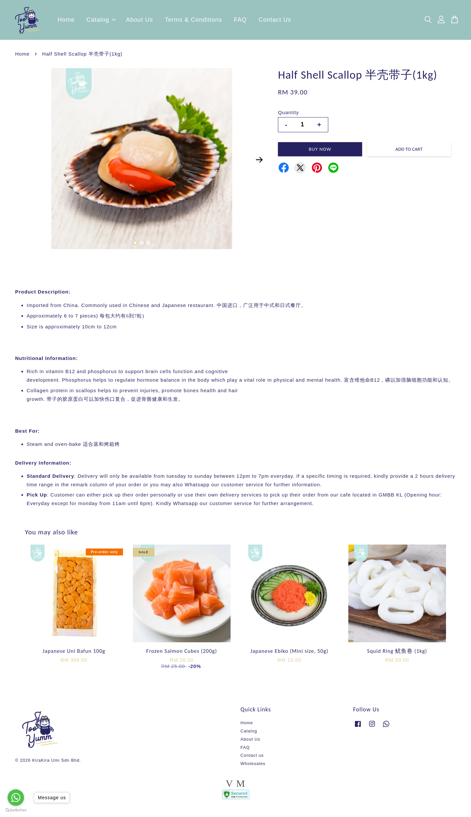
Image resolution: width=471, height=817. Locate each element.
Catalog (101, 21)
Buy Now (320, 152)
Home (66, 21)
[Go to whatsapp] (16, 797)
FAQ (240, 21)
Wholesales (252, 766)
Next (259, 162)
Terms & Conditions (193, 21)
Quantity (288, 115)
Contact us (252, 758)
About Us (139, 21)
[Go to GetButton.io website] (15, 810)
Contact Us (275, 21)
